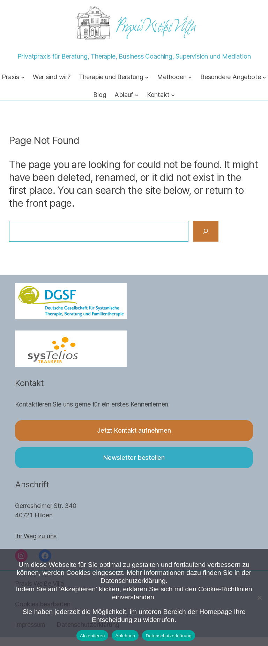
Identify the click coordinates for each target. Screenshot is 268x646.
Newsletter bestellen (134, 457)
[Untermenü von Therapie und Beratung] (147, 77)
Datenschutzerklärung (168, 635)
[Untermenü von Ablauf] (137, 95)
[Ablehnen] (259, 597)
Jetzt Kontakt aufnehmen (134, 430)
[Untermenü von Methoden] (190, 77)
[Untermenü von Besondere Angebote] (264, 77)
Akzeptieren (92, 635)
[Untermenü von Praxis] (23, 77)
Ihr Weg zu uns (36, 536)
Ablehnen (125, 635)
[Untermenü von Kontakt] (173, 95)
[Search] (205, 231)
